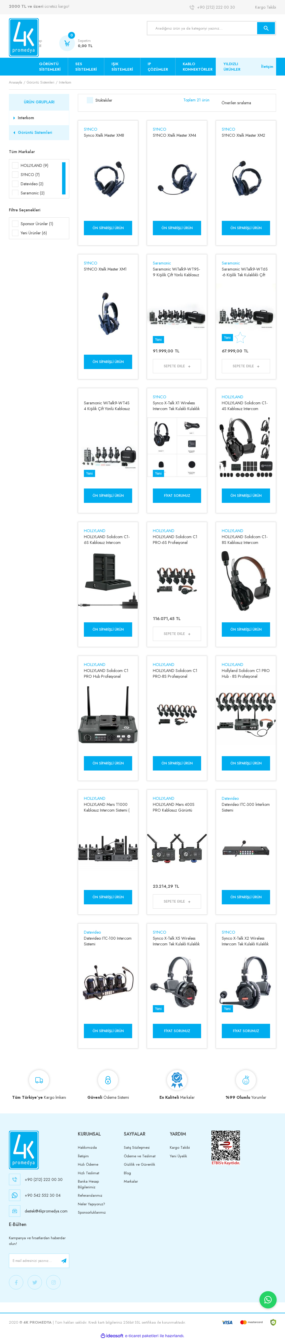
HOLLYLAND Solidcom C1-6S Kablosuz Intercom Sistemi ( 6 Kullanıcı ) (107, 539)
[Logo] (24, 37)
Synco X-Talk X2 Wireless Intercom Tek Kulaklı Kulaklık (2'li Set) (245, 941)
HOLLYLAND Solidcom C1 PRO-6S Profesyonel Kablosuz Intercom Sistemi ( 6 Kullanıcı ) (176, 539)
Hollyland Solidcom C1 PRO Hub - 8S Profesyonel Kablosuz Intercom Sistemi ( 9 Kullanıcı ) (246, 673)
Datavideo (230, 798)
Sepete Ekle (174, 366)
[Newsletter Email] (39, 1261)
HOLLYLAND (232, 397)
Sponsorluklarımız (92, 1212)
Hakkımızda (87, 1147)
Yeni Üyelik (178, 1156)
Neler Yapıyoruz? (91, 1204)
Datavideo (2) (32, 184)
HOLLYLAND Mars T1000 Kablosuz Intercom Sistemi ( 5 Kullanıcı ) (107, 807)
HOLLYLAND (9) (34, 165)
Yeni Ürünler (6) (34, 233)
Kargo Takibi (265, 7)
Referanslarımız (90, 1195)
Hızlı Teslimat (88, 1173)
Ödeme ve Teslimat (139, 1156)
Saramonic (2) (33, 193)
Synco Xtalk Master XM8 (104, 135)
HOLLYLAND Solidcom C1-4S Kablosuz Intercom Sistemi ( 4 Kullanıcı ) (244, 406)
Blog (127, 1173)
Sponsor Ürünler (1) (37, 224)
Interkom (65, 82)
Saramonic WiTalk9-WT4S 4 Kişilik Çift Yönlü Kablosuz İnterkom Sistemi (107, 406)
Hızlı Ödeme (88, 1164)
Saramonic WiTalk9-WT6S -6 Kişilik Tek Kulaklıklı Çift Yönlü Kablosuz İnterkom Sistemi (245, 272)
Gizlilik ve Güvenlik (139, 1164)
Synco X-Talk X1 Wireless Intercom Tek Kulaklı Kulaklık (176, 406)
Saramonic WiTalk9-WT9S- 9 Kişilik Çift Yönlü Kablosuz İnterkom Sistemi (176, 272)
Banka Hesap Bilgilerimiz (88, 1184)
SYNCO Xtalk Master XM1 (105, 269)
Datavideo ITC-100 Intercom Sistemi (108, 941)
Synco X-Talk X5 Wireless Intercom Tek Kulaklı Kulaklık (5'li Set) (176, 941)
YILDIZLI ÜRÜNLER (232, 66)
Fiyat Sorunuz (177, 496)
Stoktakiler (103, 100)
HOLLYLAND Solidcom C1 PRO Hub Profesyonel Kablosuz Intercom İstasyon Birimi (106, 673)
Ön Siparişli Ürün (108, 228)
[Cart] (76, 43)
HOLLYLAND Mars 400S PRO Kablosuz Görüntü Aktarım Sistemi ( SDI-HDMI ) (177, 807)
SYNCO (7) (30, 174)
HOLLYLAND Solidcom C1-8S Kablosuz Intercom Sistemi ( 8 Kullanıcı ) (244, 539)
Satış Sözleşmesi (137, 1147)
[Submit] (63, 1261)
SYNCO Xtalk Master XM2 (243, 135)
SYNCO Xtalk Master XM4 (174, 135)
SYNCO (90, 129)
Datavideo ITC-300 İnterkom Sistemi (246, 807)
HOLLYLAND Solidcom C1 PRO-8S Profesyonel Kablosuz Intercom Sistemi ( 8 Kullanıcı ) (176, 673)
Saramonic (162, 263)
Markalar (131, 1181)
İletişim (267, 66)
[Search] (211, 28)
